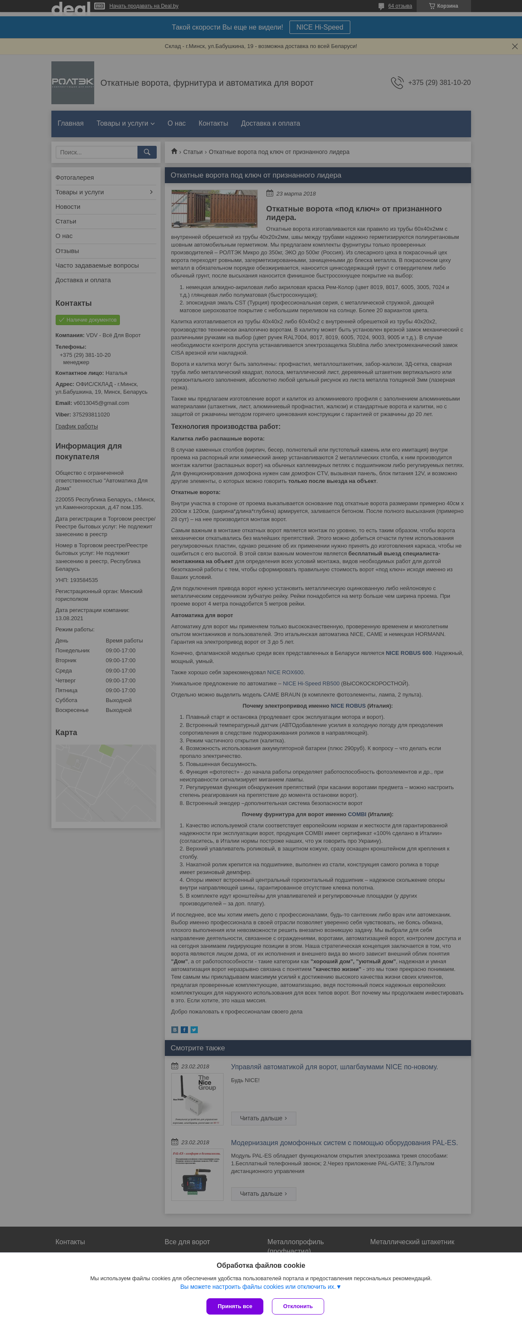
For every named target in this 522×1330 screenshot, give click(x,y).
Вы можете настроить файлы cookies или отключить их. (258, 1286)
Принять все (235, 1306)
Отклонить (298, 1306)
